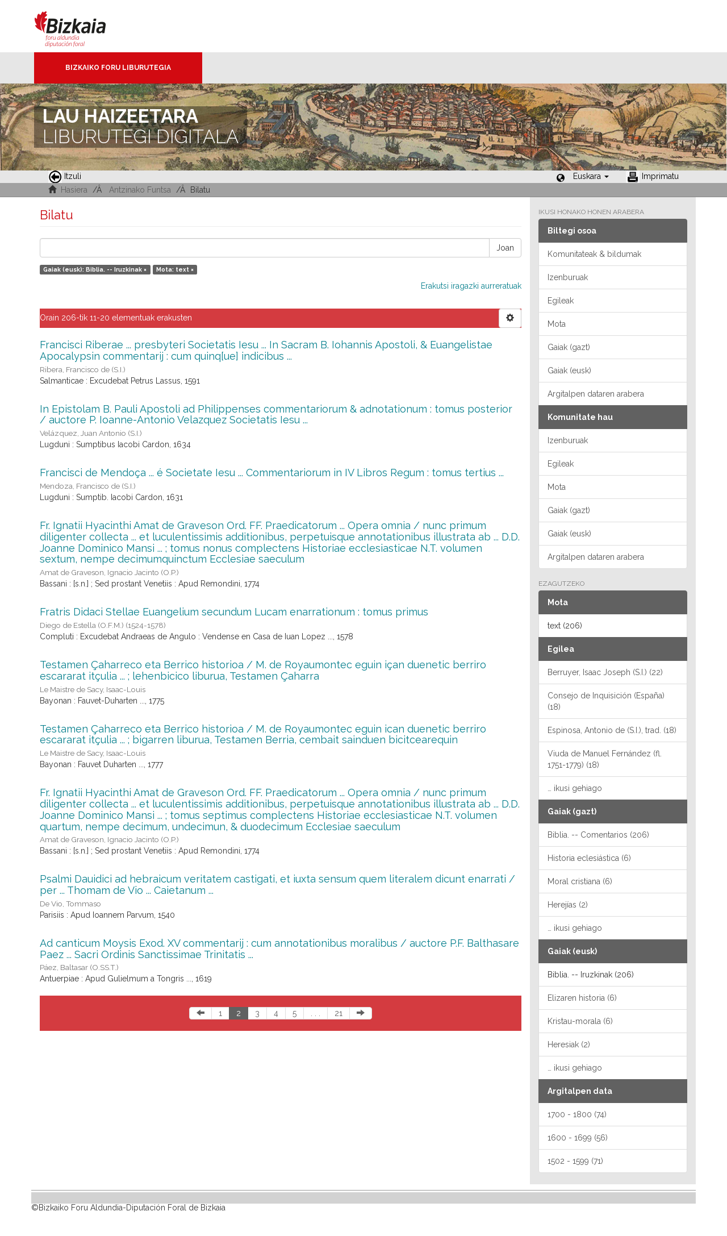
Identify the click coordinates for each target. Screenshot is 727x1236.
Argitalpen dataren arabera (596, 393)
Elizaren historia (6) (582, 997)
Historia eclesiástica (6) (589, 858)
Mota (557, 323)
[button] (591, 176)
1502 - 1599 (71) (575, 1161)
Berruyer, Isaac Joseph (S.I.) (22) (605, 672)
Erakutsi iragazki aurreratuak (471, 285)
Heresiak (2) (569, 1044)
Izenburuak (568, 277)
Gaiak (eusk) (569, 370)
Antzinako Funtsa (140, 189)
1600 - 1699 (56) (578, 1137)
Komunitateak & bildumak (594, 254)
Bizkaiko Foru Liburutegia (118, 68)
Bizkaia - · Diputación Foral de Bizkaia (82, 26)
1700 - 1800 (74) (577, 1114)
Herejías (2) (568, 904)
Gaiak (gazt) (569, 347)
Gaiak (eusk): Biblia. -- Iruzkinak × (95, 269)
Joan (505, 247)
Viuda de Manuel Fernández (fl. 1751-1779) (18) (605, 759)
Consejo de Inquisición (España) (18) (606, 701)
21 (338, 1013)
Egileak (561, 300)
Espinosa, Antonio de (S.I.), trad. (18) (612, 730)
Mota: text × (175, 269)
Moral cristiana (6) (580, 881)
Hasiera (74, 189)
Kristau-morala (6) (580, 1021)
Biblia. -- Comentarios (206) (598, 834)
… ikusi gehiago (575, 788)
